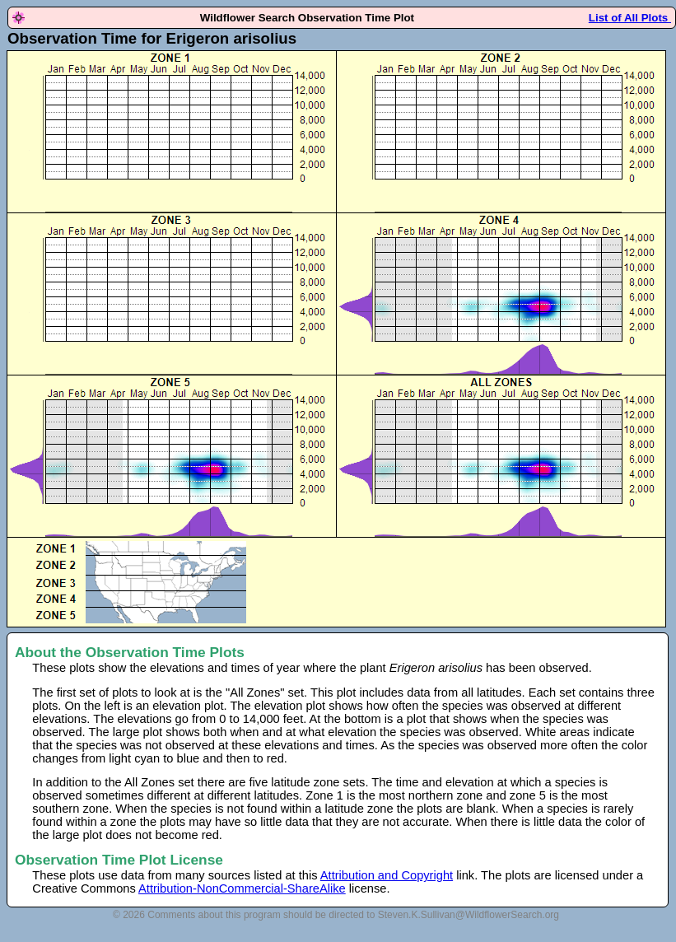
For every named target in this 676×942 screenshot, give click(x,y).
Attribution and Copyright (386, 875)
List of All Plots (630, 18)
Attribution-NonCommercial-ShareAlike (242, 888)
